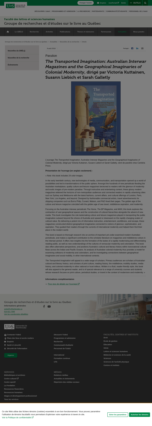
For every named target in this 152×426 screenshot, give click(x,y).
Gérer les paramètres (117, 415)
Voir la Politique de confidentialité (16, 417)
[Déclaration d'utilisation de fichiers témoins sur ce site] (76, 414)
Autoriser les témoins (139, 415)
